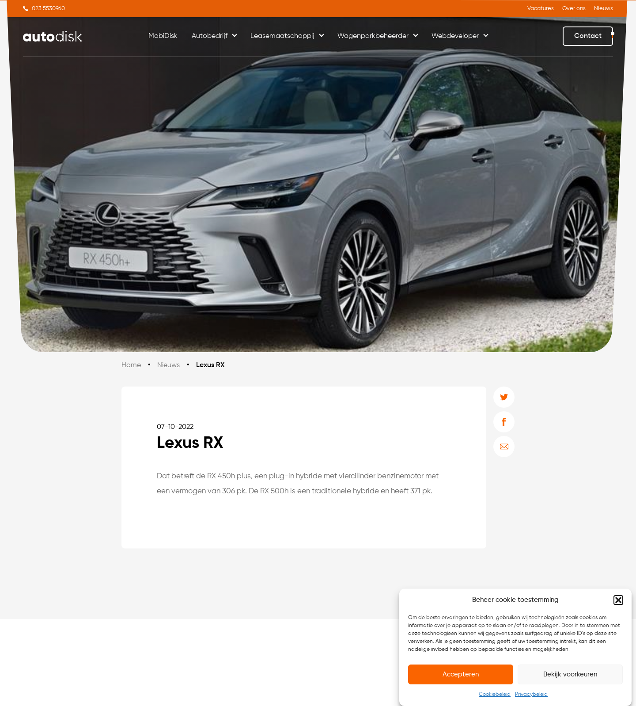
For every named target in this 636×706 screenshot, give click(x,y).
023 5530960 (48, 8)
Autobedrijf (209, 36)
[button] (618, 600)
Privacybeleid (531, 694)
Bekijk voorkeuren (570, 674)
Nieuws (603, 8)
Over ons (574, 8)
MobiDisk (163, 36)
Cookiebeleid (495, 694)
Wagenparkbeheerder (373, 36)
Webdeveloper (455, 36)
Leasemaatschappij (282, 36)
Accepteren (461, 674)
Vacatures (540, 8)
